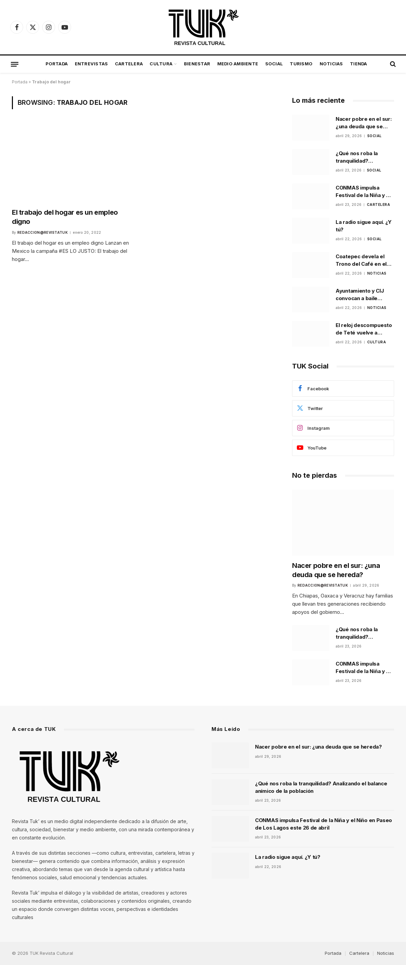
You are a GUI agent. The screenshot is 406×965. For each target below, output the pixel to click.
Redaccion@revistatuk (42, 232)
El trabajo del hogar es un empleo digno (65, 217)
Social (274, 63)
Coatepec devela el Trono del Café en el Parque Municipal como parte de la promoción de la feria (365, 260)
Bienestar (197, 63)
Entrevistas (91, 63)
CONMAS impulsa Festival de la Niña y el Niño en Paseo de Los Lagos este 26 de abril (363, 191)
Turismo (301, 63)
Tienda (358, 63)
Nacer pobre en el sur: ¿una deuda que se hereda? (363, 123)
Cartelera (129, 63)
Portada (57, 63)
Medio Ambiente (237, 63)
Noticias (331, 63)
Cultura (161, 63)
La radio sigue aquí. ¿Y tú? (364, 225)
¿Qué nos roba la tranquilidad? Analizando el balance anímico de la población (363, 157)
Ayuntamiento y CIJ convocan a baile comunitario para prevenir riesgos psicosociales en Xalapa (360, 295)
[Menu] (14, 64)
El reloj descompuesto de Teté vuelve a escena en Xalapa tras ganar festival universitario (364, 329)
